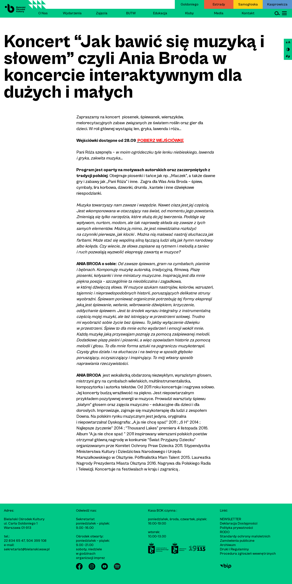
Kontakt (248, 13)
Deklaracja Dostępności (238, 523)
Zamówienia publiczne (237, 541)
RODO (224, 532)
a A (288, 42)
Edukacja (160, 13)
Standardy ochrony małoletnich (245, 536)
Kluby (189, 13)
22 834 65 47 (14, 541)
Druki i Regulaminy (234, 549)
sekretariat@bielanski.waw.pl (27, 549)
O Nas (43, 13)
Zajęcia (101, 13)
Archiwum (228, 545)
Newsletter (230, 519)
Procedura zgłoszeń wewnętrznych (248, 554)
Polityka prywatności (236, 528)
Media (218, 13)
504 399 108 (36, 541)
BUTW (131, 13)
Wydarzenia (72, 13)
